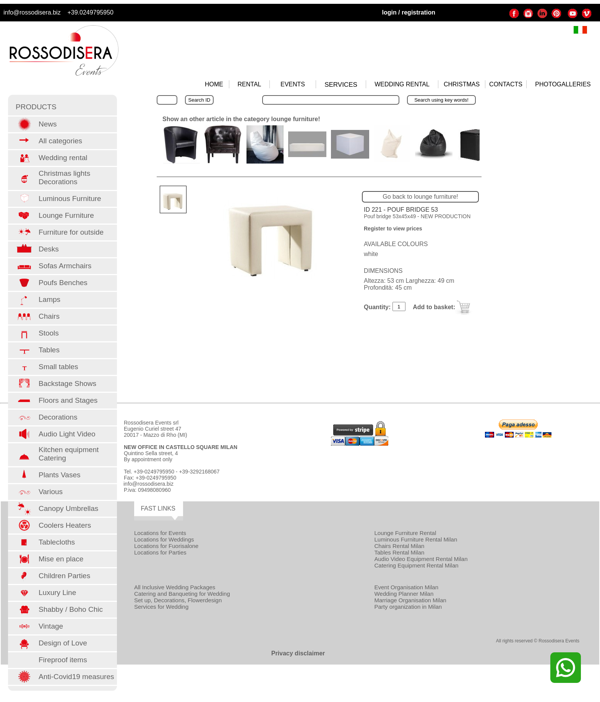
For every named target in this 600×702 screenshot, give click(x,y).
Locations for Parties (160, 552)
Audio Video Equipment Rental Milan (420, 559)
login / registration (408, 12)
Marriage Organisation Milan (410, 600)
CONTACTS (505, 84)
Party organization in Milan (408, 606)
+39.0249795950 (90, 12)
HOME (214, 84)
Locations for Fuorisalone (166, 546)
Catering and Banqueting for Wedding (182, 593)
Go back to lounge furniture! (420, 196)
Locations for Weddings (164, 539)
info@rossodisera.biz (32, 12)
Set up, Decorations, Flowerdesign (178, 600)
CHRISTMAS (462, 84)
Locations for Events (160, 533)
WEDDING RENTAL (402, 84)
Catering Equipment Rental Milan (416, 565)
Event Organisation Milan (406, 587)
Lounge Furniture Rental (405, 533)
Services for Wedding (161, 606)
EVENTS (293, 84)
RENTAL (249, 84)
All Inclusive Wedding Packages (174, 587)
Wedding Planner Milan (403, 593)
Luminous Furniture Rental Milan (415, 539)
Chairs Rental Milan (399, 546)
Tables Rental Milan (399, 552)
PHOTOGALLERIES (563, 84)
